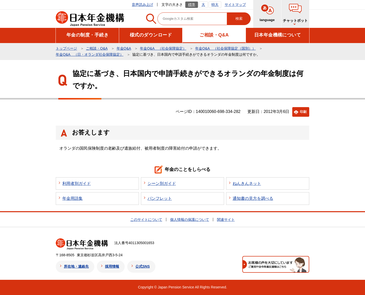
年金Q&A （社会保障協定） (163, 48)
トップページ (66, 48)
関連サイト (226, 220)
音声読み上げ (142, 5)
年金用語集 (72, 198)
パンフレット (160, 198)
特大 (214, 5)
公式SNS (142, 266)
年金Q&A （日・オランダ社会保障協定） (89, 54)
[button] (87, 35)
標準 (191, 5)
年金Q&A (124, 48)
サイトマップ (235, 5)
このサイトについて (146, 220)
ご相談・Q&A (97, 48)
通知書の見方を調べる (253, 198)
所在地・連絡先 (76, 266)
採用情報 (112, 266)
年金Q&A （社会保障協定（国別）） (225, 48)
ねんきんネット (247, 183)
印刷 (303, 112)
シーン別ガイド (162, 183)
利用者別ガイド (76, 183)
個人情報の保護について (189, 220)
